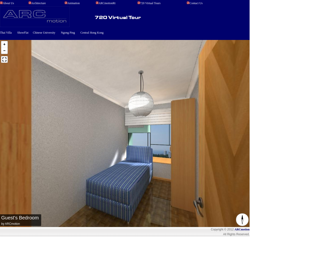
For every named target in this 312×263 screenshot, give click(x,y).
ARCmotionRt (107, 3)
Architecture (38, 3)
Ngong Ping (68, 32)
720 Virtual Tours (150, 3)
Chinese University (44, 32)
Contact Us (196, 3)
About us (8, 3)
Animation (73, 3)
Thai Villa (6, 32)
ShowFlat (23, 32)
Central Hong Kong (92, 32)
